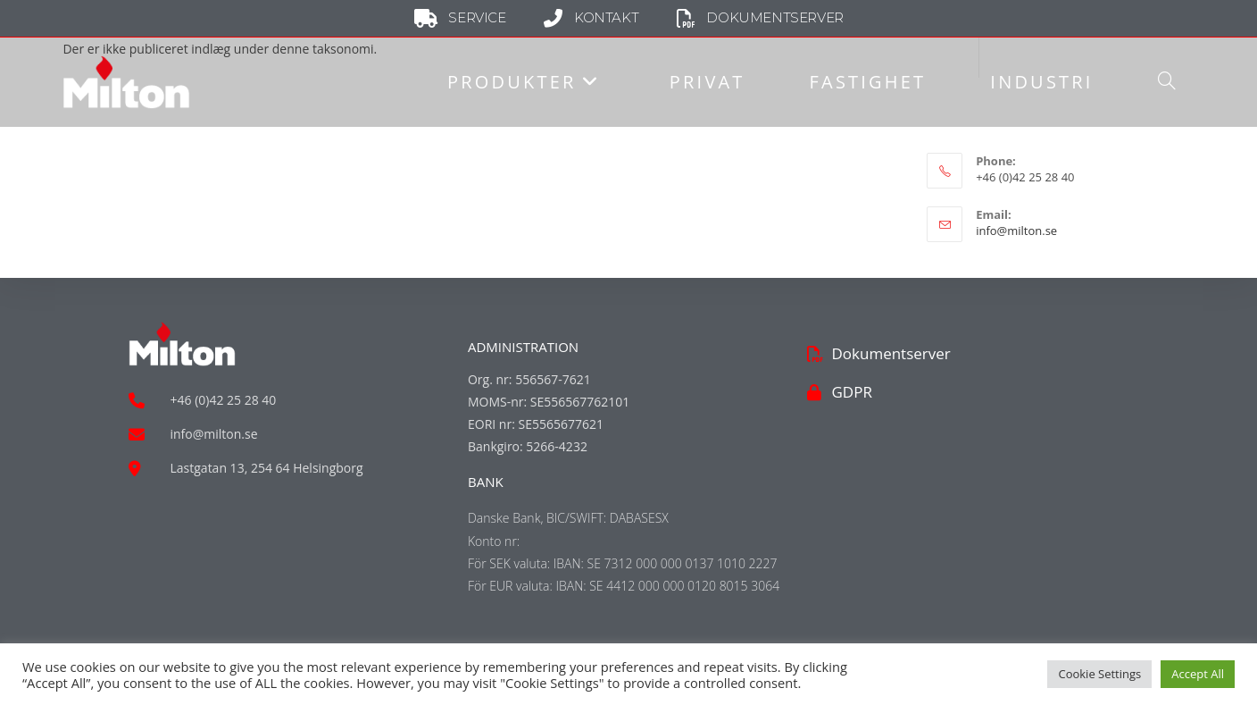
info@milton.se (1016, 230)
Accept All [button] (1197, 674)
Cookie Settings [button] (1099, 674)
